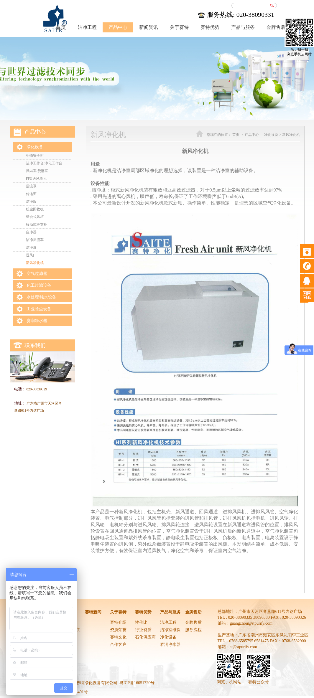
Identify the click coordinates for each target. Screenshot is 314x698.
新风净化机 (291, 135)
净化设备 (271, 135)
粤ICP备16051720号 (137, 683)
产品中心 (252, 135)
